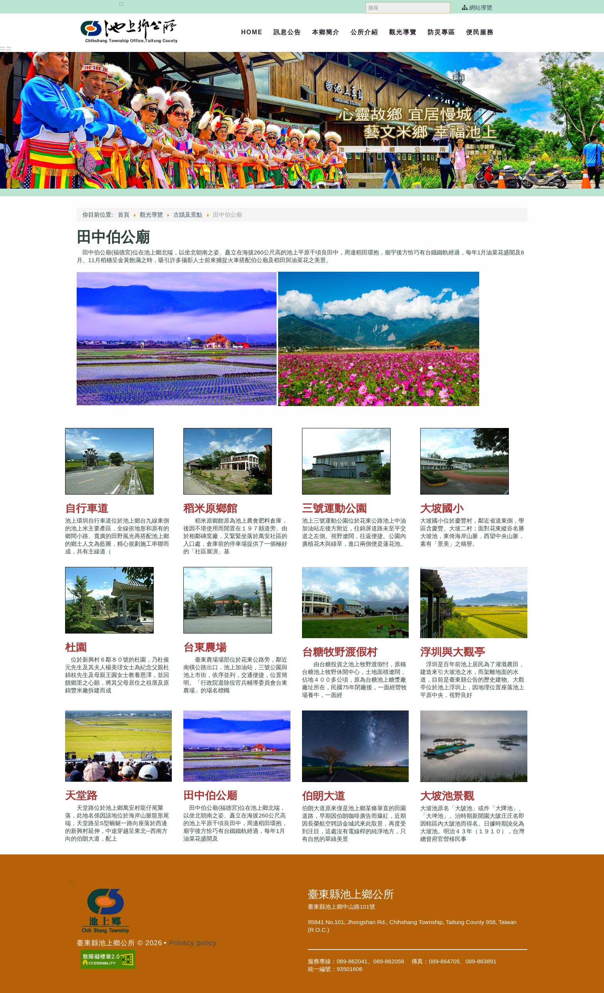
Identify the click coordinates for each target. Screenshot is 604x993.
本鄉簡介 (326, 32)
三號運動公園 (334, 508)
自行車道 (86, 508)
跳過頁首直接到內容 (91, 3)
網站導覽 (480, 7)
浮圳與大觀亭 (452, 652)
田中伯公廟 (210, 795)
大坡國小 (441, 508)
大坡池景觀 (447, 796)
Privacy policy (193, 943)
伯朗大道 (323, 796)
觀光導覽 (403, 32)
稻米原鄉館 (210, 508)
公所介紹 (364, 32)
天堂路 (81, 795)
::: (121, 3)
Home (252, 32)
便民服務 (480, 32)
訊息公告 (287, 32)
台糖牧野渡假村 (340, 652)
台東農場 (204, 647)
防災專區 (441, 32)
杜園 (76, 647)
